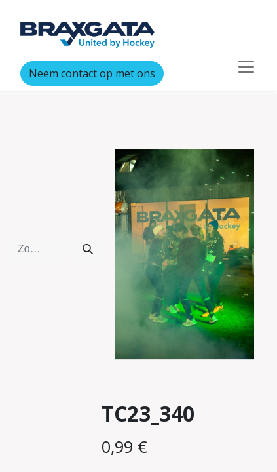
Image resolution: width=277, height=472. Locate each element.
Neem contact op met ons (92, 73)
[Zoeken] (88, 249)
